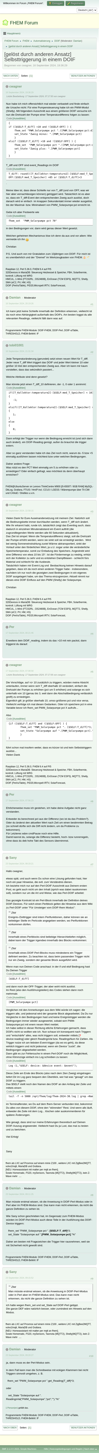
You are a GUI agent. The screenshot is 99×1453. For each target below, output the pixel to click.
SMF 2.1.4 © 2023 (10, 1449)
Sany (13, 857)
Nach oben (10, 1427)
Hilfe (46, 1449)
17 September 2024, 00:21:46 (20, 633)
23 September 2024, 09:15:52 (20, 1278)
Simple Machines (28, 1449)
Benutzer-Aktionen (83, 76)
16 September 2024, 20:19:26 (20, 303)
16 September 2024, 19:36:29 (20, 92)
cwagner (15, 86)
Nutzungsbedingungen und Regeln (66, 1449)
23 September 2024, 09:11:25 (20, 1194)
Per (11, 627)
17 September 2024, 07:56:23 (20, 800)
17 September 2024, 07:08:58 (20, 671)
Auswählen (19, 118)
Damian (77, 41)
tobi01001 (16, 345)
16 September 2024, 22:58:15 (20, 510)
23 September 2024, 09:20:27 (20, 1355)
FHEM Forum (24, 22)
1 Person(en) (12, 1408)
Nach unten (11, 76)
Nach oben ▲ (90, 1449)
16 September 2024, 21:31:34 (20, 351)
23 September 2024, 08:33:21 (20, 863)
